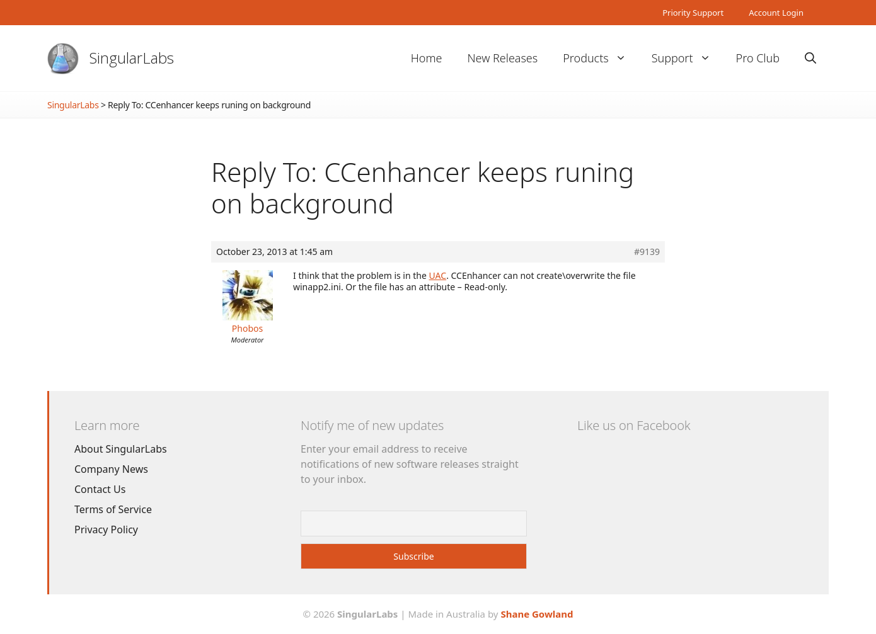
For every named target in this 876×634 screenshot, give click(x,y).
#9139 (647, 252)
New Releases (502, 57)
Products (600, 58)
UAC (438, 275)
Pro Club (758, 57)
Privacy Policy (106, 529)
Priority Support (692, 12)
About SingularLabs (120, 449)
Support (687, 58)
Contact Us (99, 489)
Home (426, 57)
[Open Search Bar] (810, 58)
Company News (111, 469)
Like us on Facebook (633, 425)
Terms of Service (113, 509)
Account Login (776, 12)
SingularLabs (131, 57)
